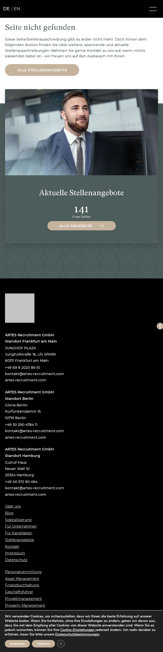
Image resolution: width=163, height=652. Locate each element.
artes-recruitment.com (25, 380)
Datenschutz (16, 560)
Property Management (25, 605)
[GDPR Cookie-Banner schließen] (61, 643)
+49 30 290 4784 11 (21, 424)
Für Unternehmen (21, 526)
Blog (9, 513)
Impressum (15, 553)
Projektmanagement (23, 598)
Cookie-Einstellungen (77, 630)
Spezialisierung (18, 520)
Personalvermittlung (23, 572)
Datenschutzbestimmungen (77, 634)
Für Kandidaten (18, 533)
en (17, 9)
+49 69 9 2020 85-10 (22, 367)
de (6, 9)
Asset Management (22, 578)
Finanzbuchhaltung (22, 585)
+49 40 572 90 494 (21, 481)
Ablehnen (43, 644)
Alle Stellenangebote (42, 70)
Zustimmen (17, 644)
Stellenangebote (19, 540)
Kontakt (12, 546)
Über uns (13, 506)
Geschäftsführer (19, 592)
